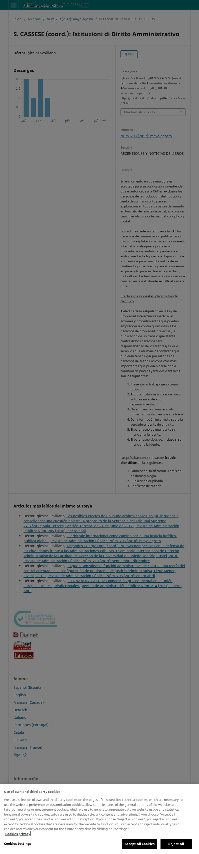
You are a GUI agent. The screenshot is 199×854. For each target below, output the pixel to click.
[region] (99, 819)
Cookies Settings (17, 843)
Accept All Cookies (139, 844)
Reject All (176, 844)
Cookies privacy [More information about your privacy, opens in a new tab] (17, 834)
